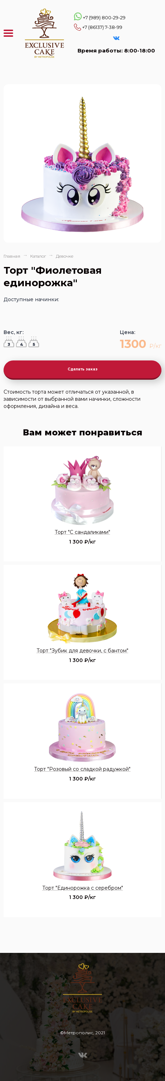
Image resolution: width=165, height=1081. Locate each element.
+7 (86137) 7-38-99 (102, 27)
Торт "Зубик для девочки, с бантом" (82, 650)
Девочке (64, 256)
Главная (12, 256)
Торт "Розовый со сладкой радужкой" (82, 769)
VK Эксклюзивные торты (116, 38)
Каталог (38, 256)
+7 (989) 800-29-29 (104, 17)
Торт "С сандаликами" (82, 532)
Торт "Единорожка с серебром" (82, 888)
